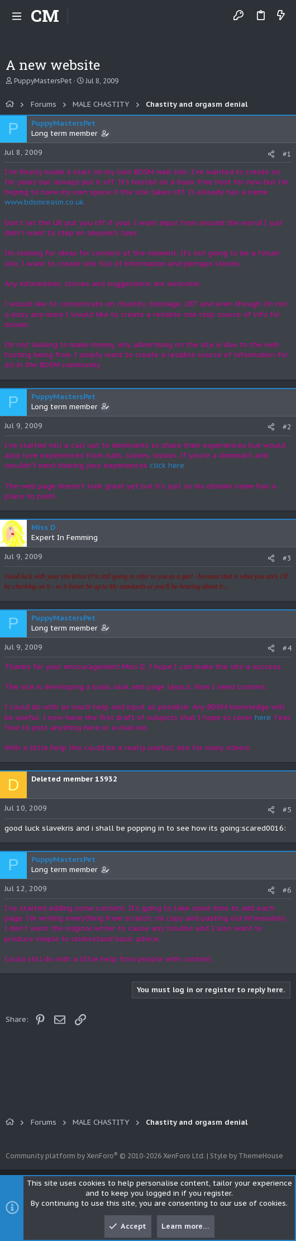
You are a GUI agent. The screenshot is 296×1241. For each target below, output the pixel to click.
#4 (287, 648)
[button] (17, 16)
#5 (287, 809)
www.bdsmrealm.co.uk (44, 202)
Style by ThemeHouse (246, 1156)
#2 (287, 427)
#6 (287, 890)
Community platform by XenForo (105, 1156)
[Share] (271, 154)
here (263, 717)
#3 (287, 558)
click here (167, 465)
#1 (287, 154)
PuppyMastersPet (43, 81)
